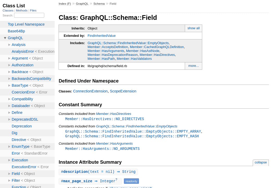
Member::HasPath (101, 59)
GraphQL (82, 3)
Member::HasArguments (105, 51)
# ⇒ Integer (91, 182)
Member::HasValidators (134, 59)
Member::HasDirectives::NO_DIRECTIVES (104, 118)
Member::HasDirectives (157, 55)
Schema (99, 3)
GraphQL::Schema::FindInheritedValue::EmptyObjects (128, 43)
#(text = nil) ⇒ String (99, 173)
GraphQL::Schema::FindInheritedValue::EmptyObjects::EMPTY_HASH (132, 136)
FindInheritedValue (101, 36)
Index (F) (65, 3)
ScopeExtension (123, 91)
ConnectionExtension (90, 91)
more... (193, 66)
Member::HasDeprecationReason (112, 55)
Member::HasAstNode (143, 51)
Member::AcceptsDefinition (107, 47)
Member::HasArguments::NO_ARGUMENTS (102, 149)
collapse (261, 163)
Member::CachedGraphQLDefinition (157, 47)
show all (193, 28)
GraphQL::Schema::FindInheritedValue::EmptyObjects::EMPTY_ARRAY (133, 131)
